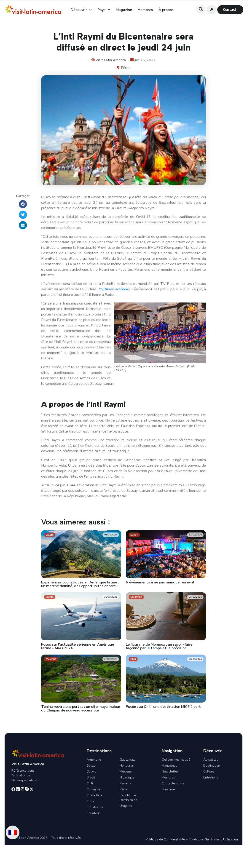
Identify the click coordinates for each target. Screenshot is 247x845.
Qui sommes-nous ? (176, 759)
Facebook (121, 289)
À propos (166, 9)
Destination (211, 765)
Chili (90, 783)
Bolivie (91, 771)
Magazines (169, 765)
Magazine (124, 9)
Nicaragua (127, 777)
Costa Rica (94, 795)
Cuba (90, 801)
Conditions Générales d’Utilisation (213, 839)
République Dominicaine (128, 797)
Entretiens (210, 777)
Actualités (210, 759)
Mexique (126, 771)
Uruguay (126, 806)
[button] (200, 9)
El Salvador (95, 807)
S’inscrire (168, 789)
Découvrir (81, 9)
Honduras (127, 765)
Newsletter (170, 771)
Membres (145, 9)
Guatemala (128, 759)
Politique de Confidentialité (165, 839)
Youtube (105, 289)
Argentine (94, 759)
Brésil (91, 777)
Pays (103, 9)
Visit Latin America (27, 764)
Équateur (93, 813)
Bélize (91, 765)
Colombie (93, 789)
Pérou (126, 68)
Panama (125, 783)
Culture (208, 771)
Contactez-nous (173, 783)
